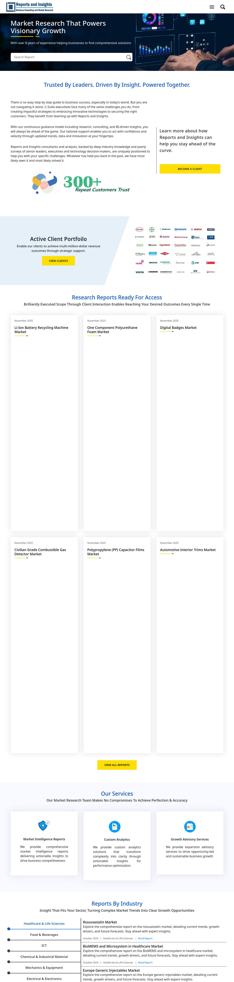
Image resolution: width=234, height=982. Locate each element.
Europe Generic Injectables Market (111, 970)
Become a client (190, 169)
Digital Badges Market (178, 327)
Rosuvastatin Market (100, 922)
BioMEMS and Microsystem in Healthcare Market (123, 946)
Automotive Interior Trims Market (188, 549)
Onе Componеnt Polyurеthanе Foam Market (112, 329)
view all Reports (117, 765)
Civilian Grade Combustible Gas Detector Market (40, 551)
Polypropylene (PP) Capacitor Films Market (116, 551)
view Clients (58, 261)
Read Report (145, 938)
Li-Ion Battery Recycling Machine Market (41, 329)
